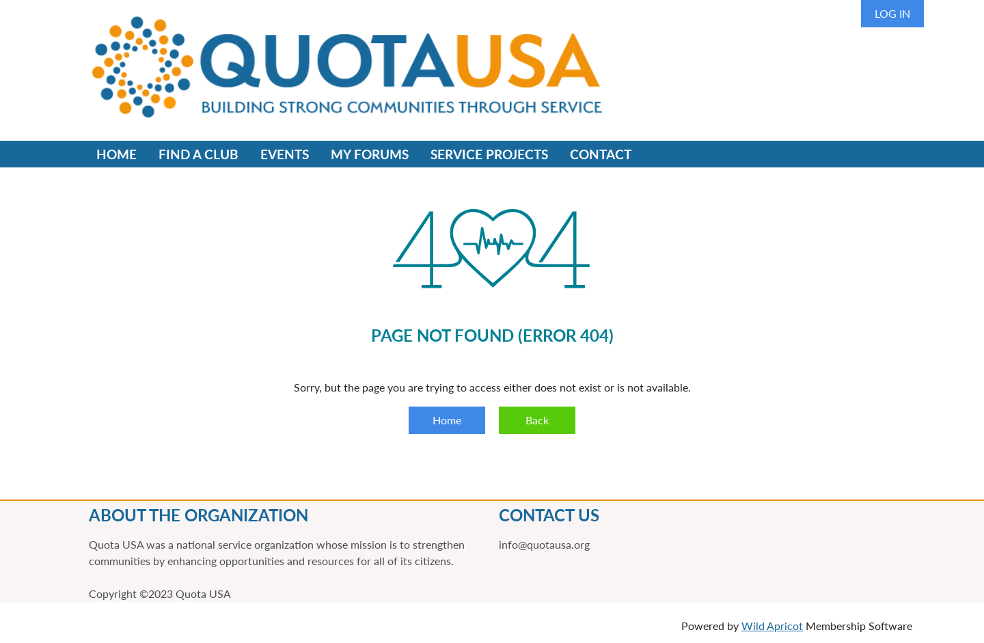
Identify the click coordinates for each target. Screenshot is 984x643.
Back (537, 419)
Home (447, 419)
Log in (892, 13)
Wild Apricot (772, 625)
